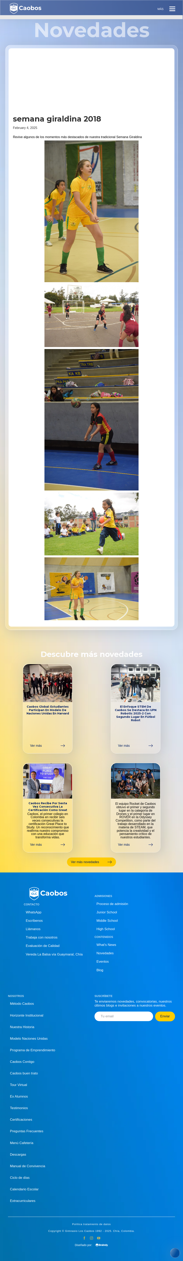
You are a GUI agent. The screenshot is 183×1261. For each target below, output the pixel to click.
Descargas (18, 1154)
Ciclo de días (20, 1178)
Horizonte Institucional (26, 1015)
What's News (106, 945)
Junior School (106, 912)
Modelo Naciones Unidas (29, 1038)
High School (105, 929)
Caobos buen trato (24, 1073)
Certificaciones (21, 1120)
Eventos (102, 961)
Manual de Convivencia (27, 1166)
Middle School (107, 921)
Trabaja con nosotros (41, 937)
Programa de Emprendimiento (32, 1050)
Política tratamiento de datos (91, 1224)
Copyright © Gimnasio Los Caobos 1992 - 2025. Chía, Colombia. (91, 1231)
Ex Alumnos (19, 1096)
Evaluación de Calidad (42, 946)
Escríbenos (34, 921)
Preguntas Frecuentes (26, 1131)
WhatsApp (33, 912)
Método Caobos (22, 1004)
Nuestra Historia (22, 1027)
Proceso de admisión (112, 904)
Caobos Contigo (22, 1062)
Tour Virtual (18, 1085)
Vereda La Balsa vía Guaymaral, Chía (54, 954)
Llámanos (33, 929)
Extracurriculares (22, 1201)
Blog (99, 970)
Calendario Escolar (24, 1189)
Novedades (105, 953)
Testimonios (19, 1108)
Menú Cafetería (21, 1143)
